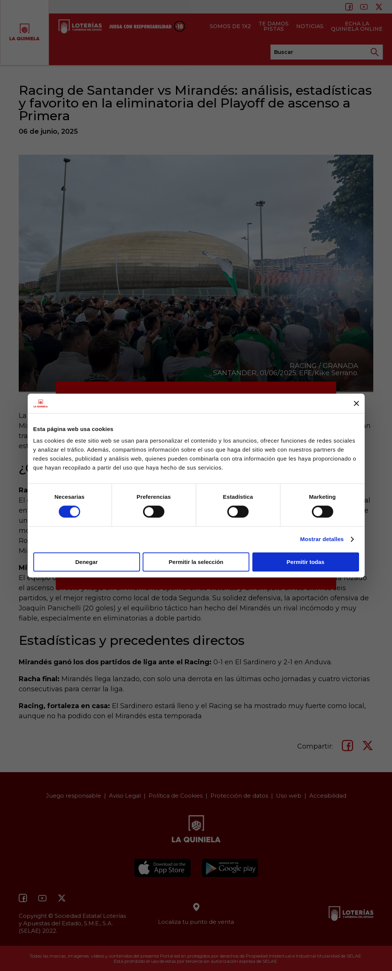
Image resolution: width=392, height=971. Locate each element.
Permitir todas (306, 562)
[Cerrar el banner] (356, 403)
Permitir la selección (196, 562)
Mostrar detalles (322, 539)
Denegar (86, 562)
